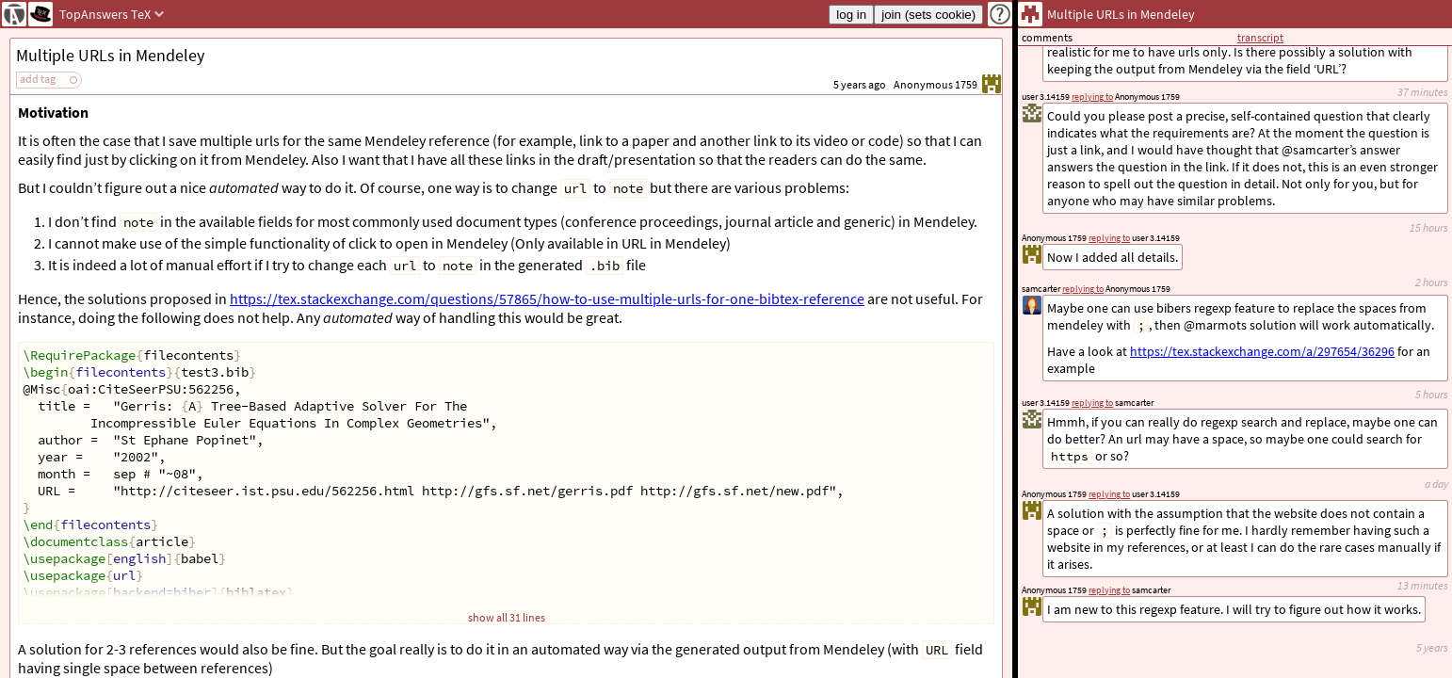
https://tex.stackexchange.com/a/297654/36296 (1262, 351)
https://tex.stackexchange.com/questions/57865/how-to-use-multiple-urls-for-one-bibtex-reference (547, 298)
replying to (1109, 590)
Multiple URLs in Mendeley (110, 55)
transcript (1260, 37)
